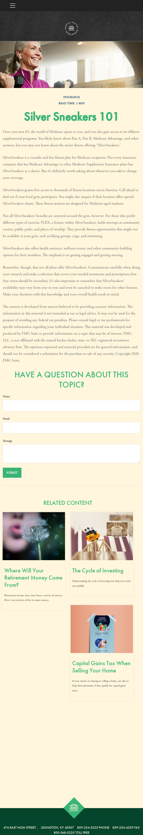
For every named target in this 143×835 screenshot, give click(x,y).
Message (7, 441)
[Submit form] (12, 473)
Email (6, 419)
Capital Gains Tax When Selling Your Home (101, 666)
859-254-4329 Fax (126, 827)
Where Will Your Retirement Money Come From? (33, 578)
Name (6, 397)
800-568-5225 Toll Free (71, 832)
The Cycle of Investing (97, 570)
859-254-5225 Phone (93, 827)
